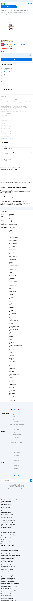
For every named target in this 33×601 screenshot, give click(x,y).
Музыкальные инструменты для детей (16, 284)
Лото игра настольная (13, 375)
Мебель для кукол (12, 388)
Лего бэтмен (11, 297)
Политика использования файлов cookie (16, 424)
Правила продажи (16, 419)
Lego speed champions (13, 332)
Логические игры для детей (14, 365)
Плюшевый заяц (12, 400)
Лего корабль (11, 335)
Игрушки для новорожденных (14, 287)
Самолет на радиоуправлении (14, 255)
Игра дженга (11, 358)
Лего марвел (11, 317)
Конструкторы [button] (3, 223)
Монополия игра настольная (14, 374)
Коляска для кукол (12, 386)
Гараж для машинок (12, 259)
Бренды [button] (2, 214)
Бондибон (11, 234)
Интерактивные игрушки (13, 282)
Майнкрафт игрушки (13, 281)
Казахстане (19, 488)
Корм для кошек (16, 465)
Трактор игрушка (12, 262)
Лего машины (11, 343)
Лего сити (11, 310)
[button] (9, 6)
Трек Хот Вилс (11, 253)
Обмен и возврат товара (16, 418)
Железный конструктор (13, 329)
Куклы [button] (2, 225)
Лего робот (11, 327)
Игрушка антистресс (13, 275)
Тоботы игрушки (12, 218)
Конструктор (11, 307)
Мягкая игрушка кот (12, 394)
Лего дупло (11, 316)
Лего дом (11, 336)
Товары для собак (16, 466)
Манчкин (11, 352)
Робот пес (11, 288)
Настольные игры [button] (4, 224)
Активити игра (11, 361)
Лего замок (11, 340)
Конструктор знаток (13, 333)
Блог (16, 458)
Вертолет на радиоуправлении (14, 250)
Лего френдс (11, 319)
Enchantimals (11, 214)
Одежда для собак (16, 470)
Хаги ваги (11, 294)
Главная (2, 10)
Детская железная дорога (13, 249)
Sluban (10, 339)
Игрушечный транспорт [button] (3, 218)
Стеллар (10, 221)
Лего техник (11, 314)
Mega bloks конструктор (13, 346)
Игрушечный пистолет (13, 239)
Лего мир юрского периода (14, 324)
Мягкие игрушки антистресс (14, 396)
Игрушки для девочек (13, 271)
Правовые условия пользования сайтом (16, 485)
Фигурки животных (12, 291)
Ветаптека (16, 471)
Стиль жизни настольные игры (14, 367)
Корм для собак (16, 468)
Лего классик (11, 348)
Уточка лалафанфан (12, 295)
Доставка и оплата (16, 414)
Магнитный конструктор (13, 320)
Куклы (10, 378)
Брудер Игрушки (12, 231)
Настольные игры (12, 351)
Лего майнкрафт (12, 308)
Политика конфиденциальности (16, 422)
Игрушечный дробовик (13, 237)
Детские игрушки (8, 10)
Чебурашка (11, 301)
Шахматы (11, 362)
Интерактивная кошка (13, 399)
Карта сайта (16, 429)
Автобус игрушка (12, 263)
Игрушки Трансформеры (13, 300)
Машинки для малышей (13, 279)
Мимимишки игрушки (13, 298)
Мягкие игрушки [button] (4, 227)
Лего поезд (11, 323)
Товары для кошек (16, 463)
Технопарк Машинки (13, 224)
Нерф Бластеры (12, 236)
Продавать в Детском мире (16, 416)
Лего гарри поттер (12, 313)
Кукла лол (11, 377)
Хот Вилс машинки (12, 246)
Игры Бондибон (12, 368)
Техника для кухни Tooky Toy (7, 14)
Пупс (10, 383)
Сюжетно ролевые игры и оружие (21, 10)
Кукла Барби (11, 380)
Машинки (11, 244)
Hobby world (11, 355)
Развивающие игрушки (13, 269)
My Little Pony (11, 223)
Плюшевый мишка (12, 391)
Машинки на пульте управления (15, 247)
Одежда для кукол (12, 384)
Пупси (10, 233)
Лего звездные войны (13, 311)
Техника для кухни (23, 12)
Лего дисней (11, 349)
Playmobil (11, 230)
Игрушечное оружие (13, 243)
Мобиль (10, 272)
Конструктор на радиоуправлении (15, 345)
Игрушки (11, 268)
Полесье (10, 215)
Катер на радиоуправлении (14, 266)
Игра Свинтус (11, 371)
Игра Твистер (11, 359)
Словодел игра (11, 364)
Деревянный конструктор (14, 326)
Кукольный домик (12, 381)
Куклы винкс (11, 387)
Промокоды (16, 421)
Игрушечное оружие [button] (3, 216)
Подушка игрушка (12, 397)
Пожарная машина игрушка (14, 265)
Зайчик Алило (11, 225)
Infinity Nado (11, 220)
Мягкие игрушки (12, 390)
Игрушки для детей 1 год (13, 292)
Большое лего (11, 342)
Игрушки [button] (2, 220)
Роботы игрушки (12, 278)
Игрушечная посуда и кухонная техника (9, 12)
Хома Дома (11, 228)
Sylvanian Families (12, 217)
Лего (10, 304)
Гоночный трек (12, 252)
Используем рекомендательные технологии (16, 486)
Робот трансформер (12, 276)
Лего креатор (11, 330)
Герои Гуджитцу (12, 227)
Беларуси (23, 488)
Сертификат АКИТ (16, 426)
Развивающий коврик (13, 285)
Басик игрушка (12, 393)
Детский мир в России (12, 488)
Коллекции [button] (3, 221)
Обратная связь (16, 427)
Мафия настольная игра (13, 372)
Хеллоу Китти (11, 303)
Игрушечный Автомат (13, 240)
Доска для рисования (13, 356)
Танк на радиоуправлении (13, 256)
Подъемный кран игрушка (14, 260)
